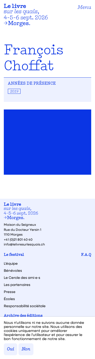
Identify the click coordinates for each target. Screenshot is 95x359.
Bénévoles (13, 270)
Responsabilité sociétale (25, 306)
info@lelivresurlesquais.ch (24, 244)
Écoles (9, 299)
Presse (9, 292)
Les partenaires (17, 284)
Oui (10, 349)
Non (26, 349)
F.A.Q (86, 255)
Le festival (14, 255)
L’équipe (11, 263)
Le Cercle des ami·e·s (22, 277)
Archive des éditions (23, 316)
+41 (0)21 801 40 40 (18, 239)
